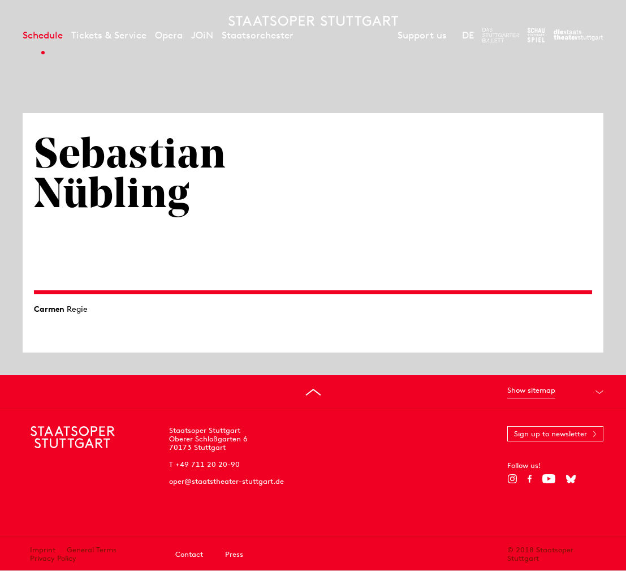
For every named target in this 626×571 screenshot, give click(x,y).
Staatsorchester (257, 35)
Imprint (42, 550)
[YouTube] (548, 478)
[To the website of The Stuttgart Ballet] (500, 35)
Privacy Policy (53, 558)
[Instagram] (512, 478)
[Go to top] (313, 392)
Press (234, 554)
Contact (189, 554)
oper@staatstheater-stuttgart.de (226, 481)
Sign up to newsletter (550, 434)
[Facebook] (530, 478)
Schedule (43, 35)
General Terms (91, 550)
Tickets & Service (108, 35)
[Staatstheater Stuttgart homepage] (313, 21)
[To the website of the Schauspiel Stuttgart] (536, 35)
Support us (422, 35)
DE (468, 35)
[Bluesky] (571, 478)
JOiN (202, 35)
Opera (169, 35)
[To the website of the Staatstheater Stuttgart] (578, 35)
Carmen (49, 309)
